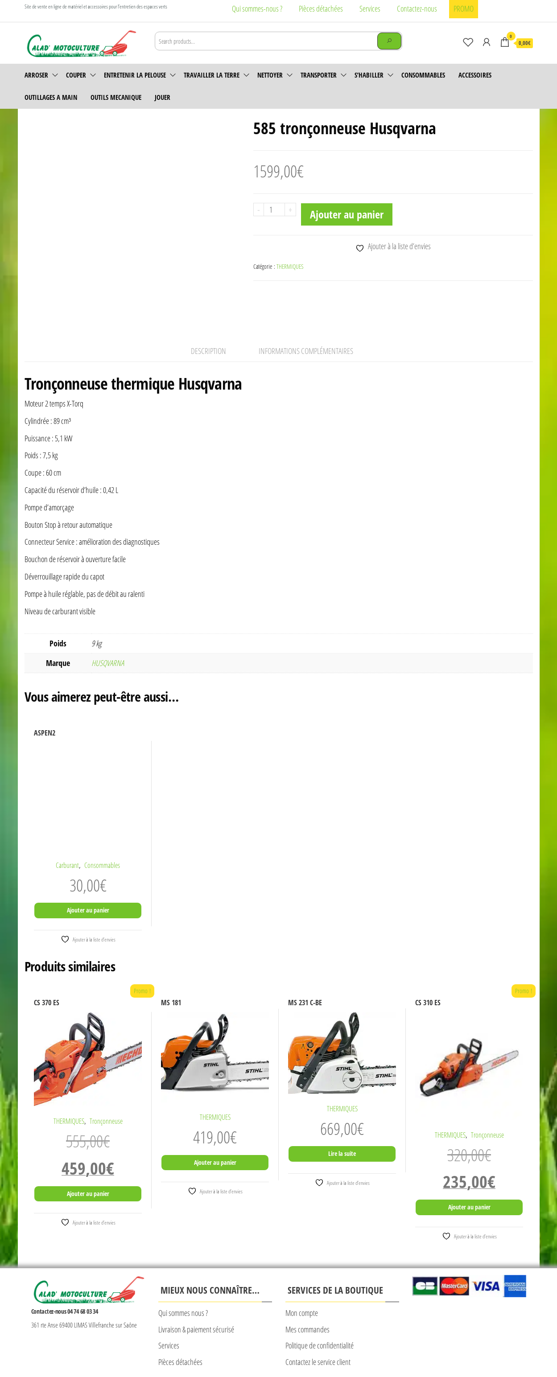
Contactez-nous (417, 8)
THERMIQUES (290, 266)
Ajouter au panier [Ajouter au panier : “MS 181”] (215, 1119)
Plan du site (322, 1348)
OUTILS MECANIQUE (116, 97)
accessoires (474, 74)
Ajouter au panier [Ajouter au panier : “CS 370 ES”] (88, 1150)
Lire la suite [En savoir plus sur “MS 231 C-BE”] (342, 1110)
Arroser (36, 74)
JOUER (162, 97)
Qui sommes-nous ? (257, 8)
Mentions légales (152, 1348)
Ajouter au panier (347, 214)
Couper (76, 74)
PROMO (464, 8)
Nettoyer (270, 74)
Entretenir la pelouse (135, 74)
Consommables (423, 74)
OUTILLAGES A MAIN (51, 97)
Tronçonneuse (106, 1078)
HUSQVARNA (107, 620)
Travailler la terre (211, 74)
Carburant (67, 822)
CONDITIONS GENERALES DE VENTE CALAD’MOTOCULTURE (239, 1348)
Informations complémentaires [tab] (306, 307)
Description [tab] (208, 307)
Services (369, 8)
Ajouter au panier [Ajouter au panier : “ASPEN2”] (88, 867)
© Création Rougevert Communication (384, 1349)
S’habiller (369, 74)
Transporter (319, 74)
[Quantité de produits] (274, 209)
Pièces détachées (321, 8)
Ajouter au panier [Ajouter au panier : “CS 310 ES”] (469, 1164)
